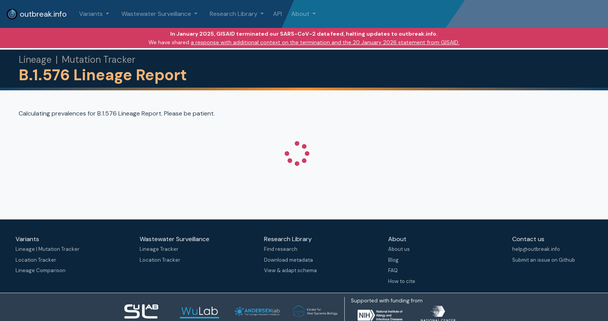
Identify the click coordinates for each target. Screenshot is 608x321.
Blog (393, 260)
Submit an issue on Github (543, 260)
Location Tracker (36, 260)
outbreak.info (36, 14)
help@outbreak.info (536, 249)
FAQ (393, 270)
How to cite (401, 281)
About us (399, 249)
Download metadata (288, 260)
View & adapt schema (290, 270)
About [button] (301, 14)
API (277, 14)
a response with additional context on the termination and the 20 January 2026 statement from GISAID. (325, 42)
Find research (280, 249)
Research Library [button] (234, 14)
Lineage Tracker (159, 249)
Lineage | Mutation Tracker (47, 249)
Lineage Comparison (41, 270)
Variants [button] (91, 14)
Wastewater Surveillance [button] (157, 14)
